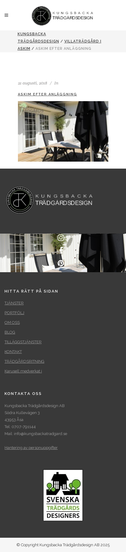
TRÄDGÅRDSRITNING (24, 361)
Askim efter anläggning (47, 94)
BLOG (10, 332)
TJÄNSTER (14, 303)
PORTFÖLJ (14, 312)
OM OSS (12, 322)
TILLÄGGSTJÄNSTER (23, 342)
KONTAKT (13, 351)
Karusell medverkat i (23, 371)
